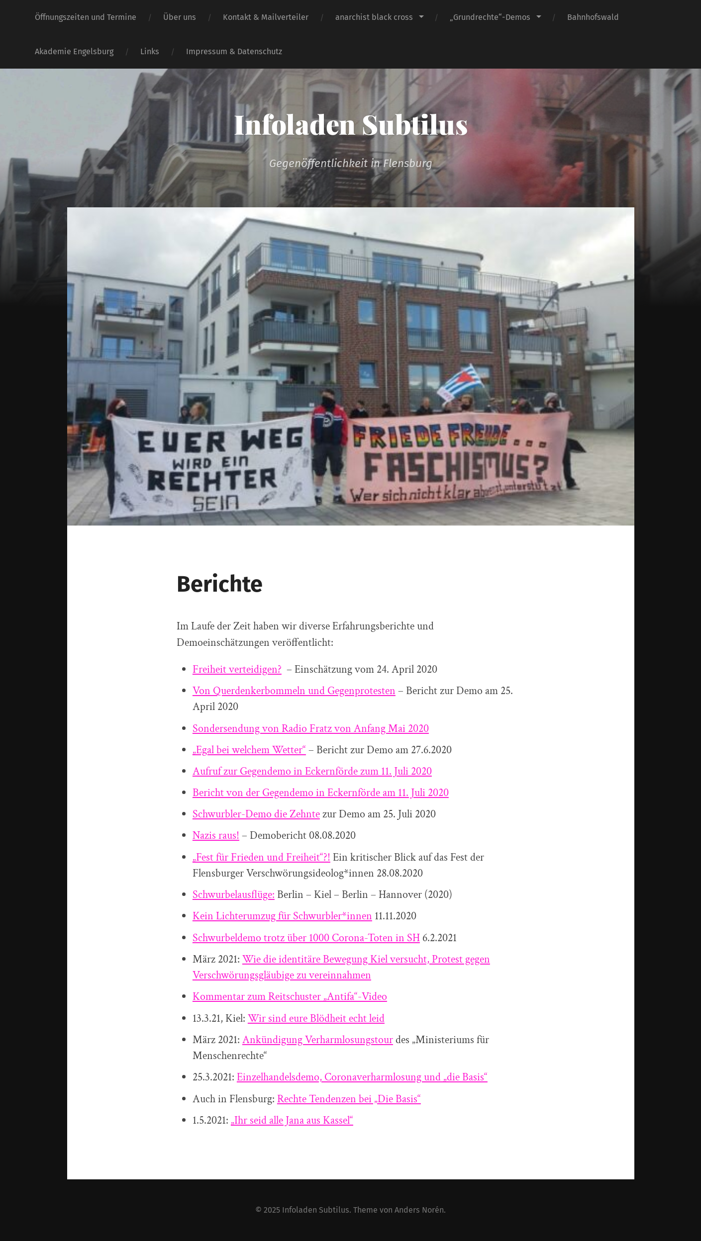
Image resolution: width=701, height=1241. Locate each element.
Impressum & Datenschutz (234, 51)
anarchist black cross (374, 17)
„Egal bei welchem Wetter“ (249, 750)
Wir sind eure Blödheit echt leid (316, 1018)
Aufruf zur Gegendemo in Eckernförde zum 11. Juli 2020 (312, 771)
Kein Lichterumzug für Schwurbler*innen (282, 916)
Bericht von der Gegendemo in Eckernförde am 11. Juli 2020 (321, 793)
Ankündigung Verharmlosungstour (317, 1040)
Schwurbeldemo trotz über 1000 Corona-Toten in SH (306, 938)
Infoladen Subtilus (351, 124)
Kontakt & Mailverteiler (265, 17)
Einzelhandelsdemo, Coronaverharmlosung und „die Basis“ (362, 1077)
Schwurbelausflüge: (234, 894)
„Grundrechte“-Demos (490, 17)
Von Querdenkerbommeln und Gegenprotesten (294, 691)
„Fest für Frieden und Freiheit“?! (261, 857)
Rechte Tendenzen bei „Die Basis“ (349, 1099)
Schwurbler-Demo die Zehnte (256, 814)
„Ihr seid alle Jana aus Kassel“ (292, 1120)
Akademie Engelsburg (74, 51)
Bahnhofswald (593, 17)
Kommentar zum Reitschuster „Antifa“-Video (290, 996)
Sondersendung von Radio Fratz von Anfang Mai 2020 (311, 728)
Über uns (179, 17)
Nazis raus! (216, 835)
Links (149, 51)
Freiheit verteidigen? (237, 669)
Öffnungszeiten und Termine (85, 17)
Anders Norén (419, 1210)
